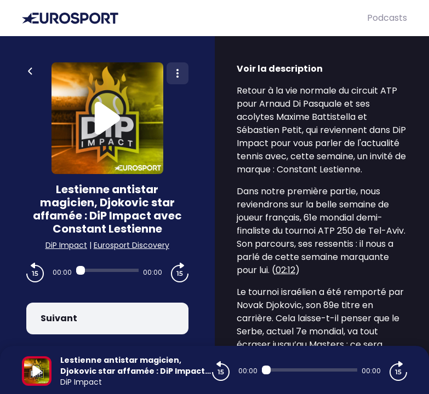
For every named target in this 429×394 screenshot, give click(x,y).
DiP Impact (66, 245)
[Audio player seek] (107, 270)
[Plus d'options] (177, 73)
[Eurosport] (194, 18)
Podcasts (387, 17)
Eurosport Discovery (131, 245)
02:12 (285, 270)
